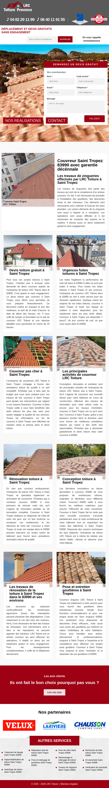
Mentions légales (69, 784)
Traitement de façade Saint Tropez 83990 (13, 753)
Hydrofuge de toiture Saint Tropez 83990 (13, 770)
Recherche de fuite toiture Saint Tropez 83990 (94, 752)
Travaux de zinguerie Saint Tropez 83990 (67, 768)
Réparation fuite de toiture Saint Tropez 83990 (40, 752)
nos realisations (23, 120)
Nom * (50, 76)
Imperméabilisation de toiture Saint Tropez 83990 (14, 762)
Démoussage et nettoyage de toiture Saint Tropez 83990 (67, 760)
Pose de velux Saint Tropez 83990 (67, 751)
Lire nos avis (54, 692)
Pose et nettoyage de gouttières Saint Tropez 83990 (41, 762)
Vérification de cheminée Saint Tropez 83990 (96, 768)
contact (57, 120)
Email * (50, 87)
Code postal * (82, 76)
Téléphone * (82, 87)
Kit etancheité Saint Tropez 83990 (94, 761)
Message (51, 99)
